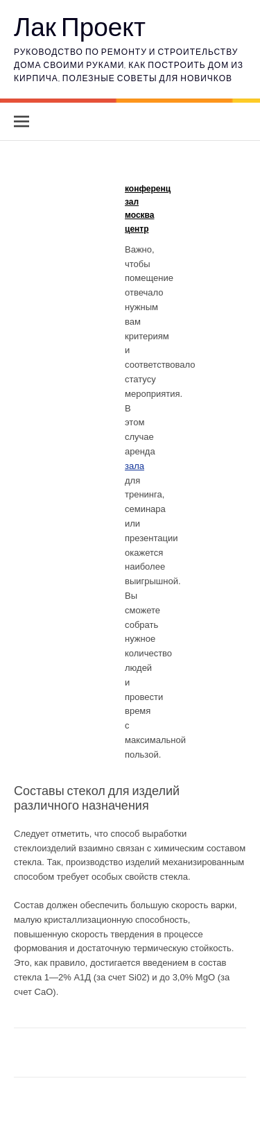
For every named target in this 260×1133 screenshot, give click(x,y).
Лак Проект (80, 26)
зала (134, 466)
